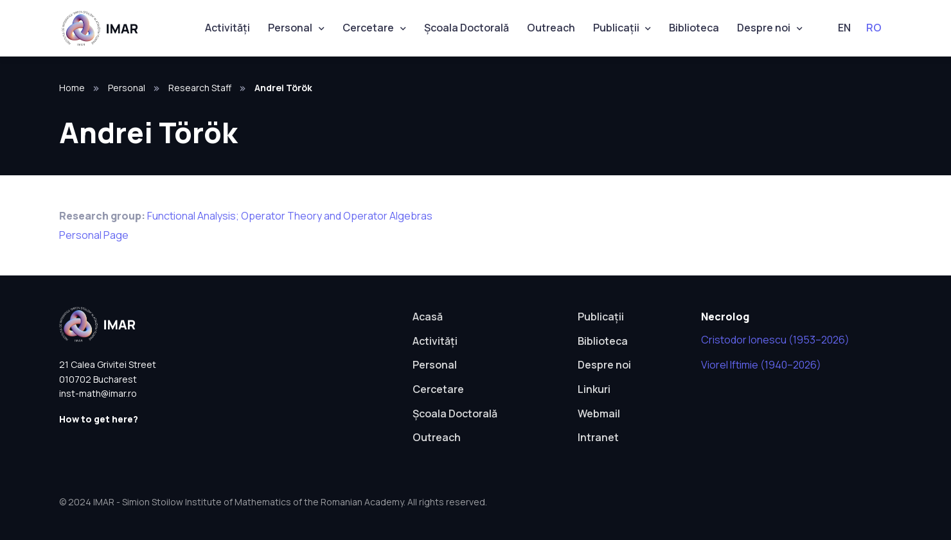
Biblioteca (694, 28)
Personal (290, 28)
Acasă (428, 316)
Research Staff (199, 88)
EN (844, 28)
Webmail (599, 413)
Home (72, 88)
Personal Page (94, 235)
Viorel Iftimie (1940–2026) (761, 365)
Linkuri (594, 389)
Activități (227, 28)
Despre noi (763, 28)
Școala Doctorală (466, 28)
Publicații (616, 28)
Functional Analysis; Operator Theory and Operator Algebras (289, 216)
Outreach (551, 28)
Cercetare (368, 28)
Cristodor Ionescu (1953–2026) (775, 340)
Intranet (598, 437)
